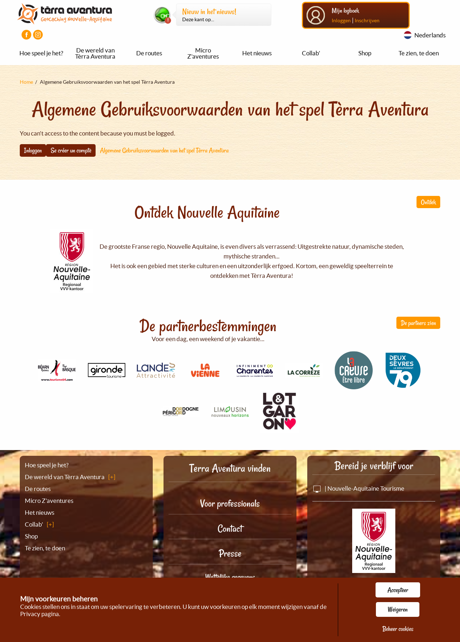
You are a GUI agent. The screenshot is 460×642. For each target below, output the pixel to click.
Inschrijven (367, 20)
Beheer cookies (397, 628)
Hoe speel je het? (41, 53)
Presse (230, 553)
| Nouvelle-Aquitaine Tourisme (358, 488)
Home (26, 82)
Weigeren (398, 609)
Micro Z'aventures (203, 53)
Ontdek (428, 202)
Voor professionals (230, 503)
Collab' (311, 53)
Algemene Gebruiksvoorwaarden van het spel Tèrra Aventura (164, 150)
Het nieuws (257, 53)
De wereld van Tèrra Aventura (95, 53)
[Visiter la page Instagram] (38, 35)
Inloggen (341, 20)
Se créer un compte (71, 150)
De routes (149, 53)
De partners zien (418, 322)
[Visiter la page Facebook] (26, 35)
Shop (364, 53)
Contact (230, 528)
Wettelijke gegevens (230, 577)
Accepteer (397, 590)
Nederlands (430, 35)
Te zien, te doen (419, 53)
